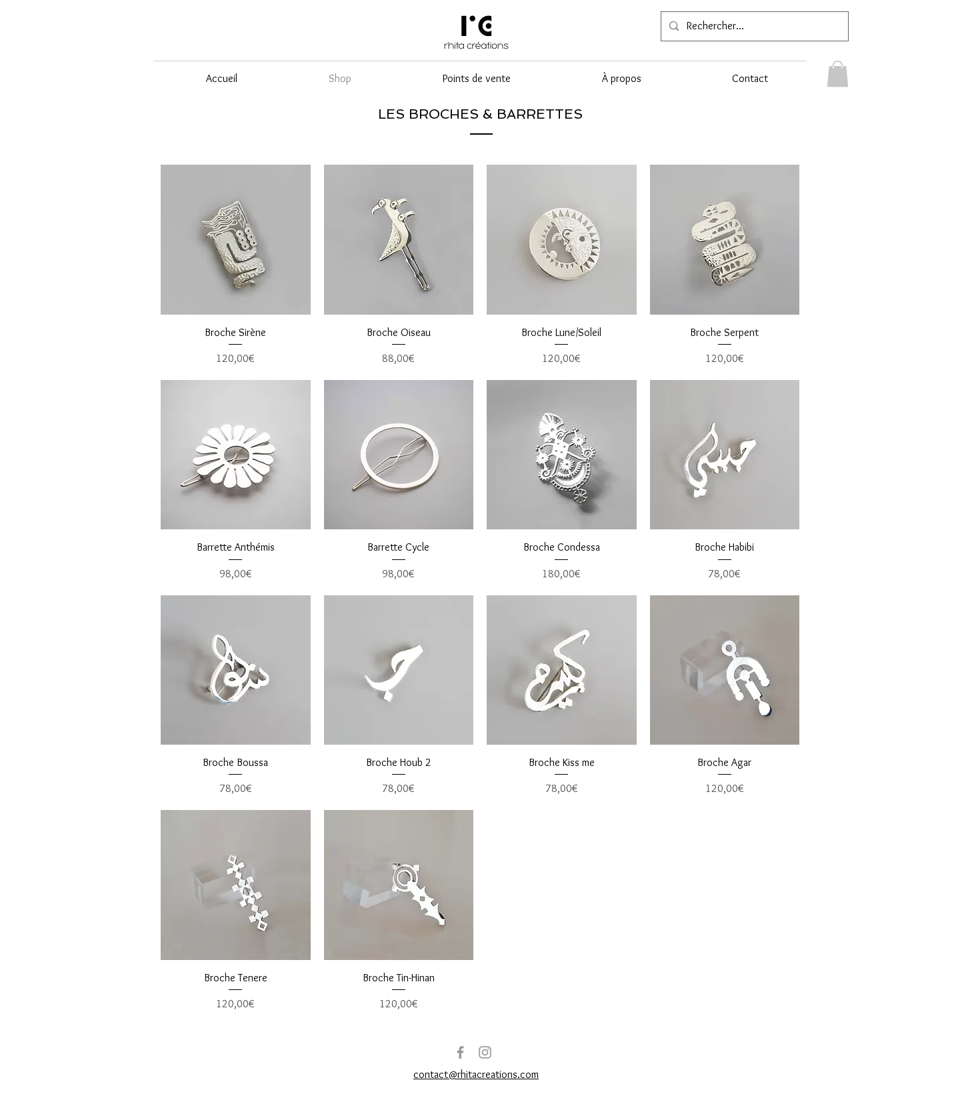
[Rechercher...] (753, 26)
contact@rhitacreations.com (476, 1074)
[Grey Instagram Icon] (485, 1052)
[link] (838, 74)
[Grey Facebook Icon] (460, 1052)
